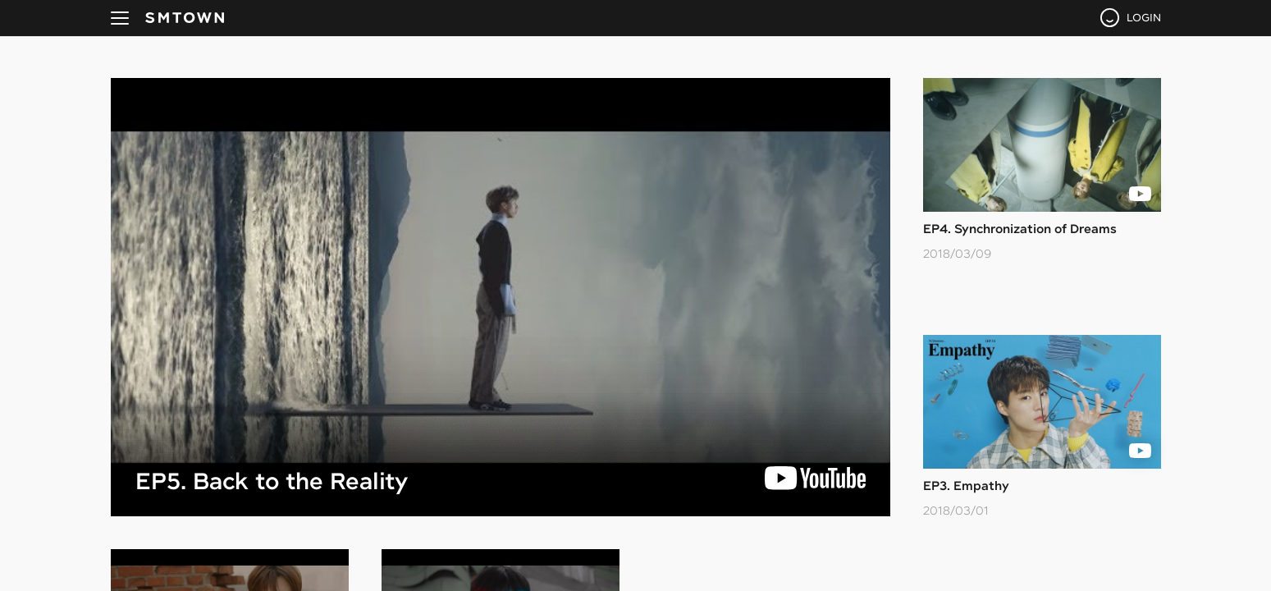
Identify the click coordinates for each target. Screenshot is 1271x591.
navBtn (120, 18)
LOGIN (1144, 17)
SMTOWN (184, 18)
